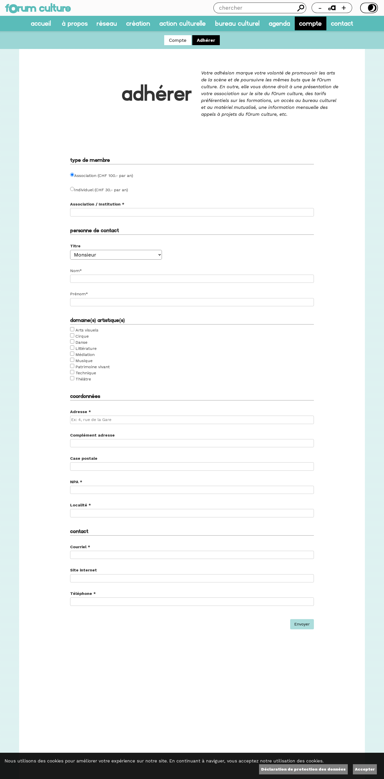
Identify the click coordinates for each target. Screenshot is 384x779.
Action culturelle (182, 23)
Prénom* (79, 293)
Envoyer (302, 624)
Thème (368, 8)
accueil (41, 23)
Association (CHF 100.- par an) (103, 175)
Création (138, 23)
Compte (310, 23)
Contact (342, 23)
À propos (75, 23)
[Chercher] (254, 8)
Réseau (107, 23)
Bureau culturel (237, 23)
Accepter (365, 769)
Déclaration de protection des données (303, 769)
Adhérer (206, 40)
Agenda (279, 23)
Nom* (76, 270)
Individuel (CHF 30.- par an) (101, 189)
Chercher (301, 8)
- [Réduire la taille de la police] (320, 7)
